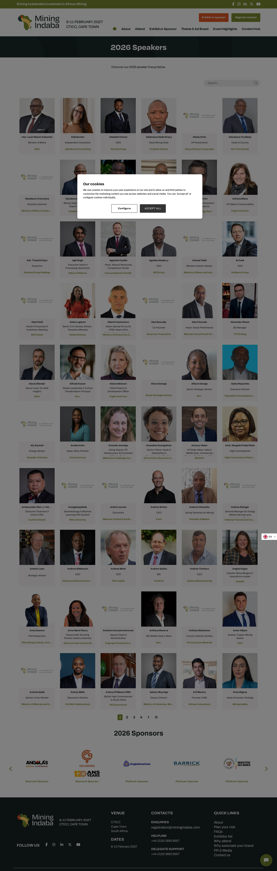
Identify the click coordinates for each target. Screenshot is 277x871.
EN (267, 536)
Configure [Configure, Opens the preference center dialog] (124, 208)
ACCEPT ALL (153, 208)
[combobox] (269, 536)
